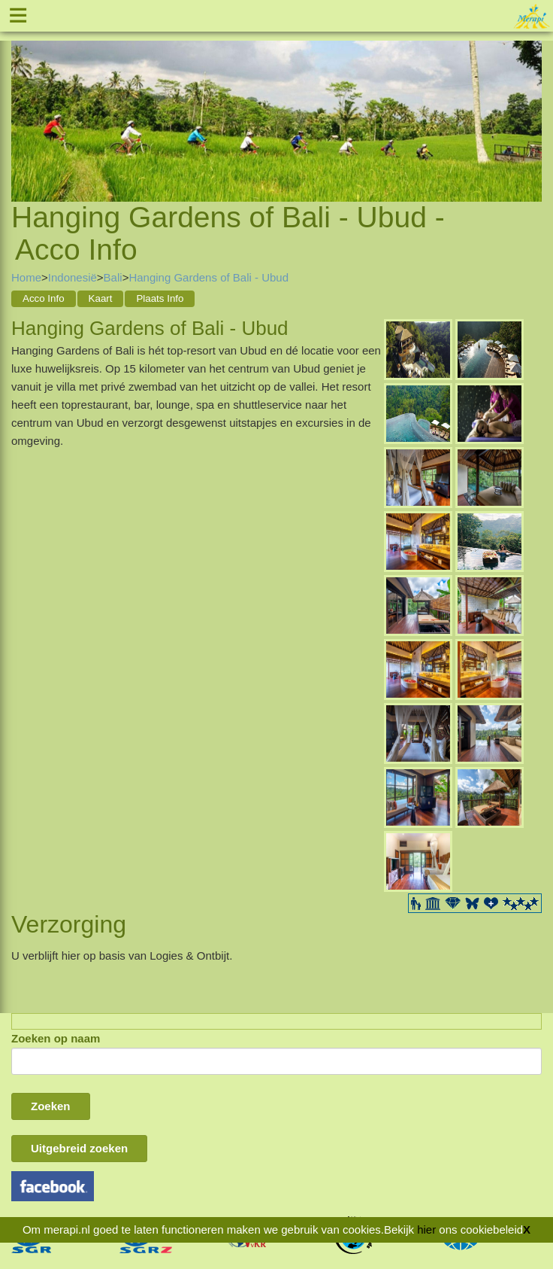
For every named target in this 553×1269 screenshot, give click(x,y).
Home (26, 277)
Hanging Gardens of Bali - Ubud (208, 277)
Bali (113, 277)
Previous (22, 102)
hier (426, 1229)
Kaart (101, 298)
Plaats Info (159, 298)
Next (530, 102)
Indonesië (72, 277)
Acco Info (44, 298)
